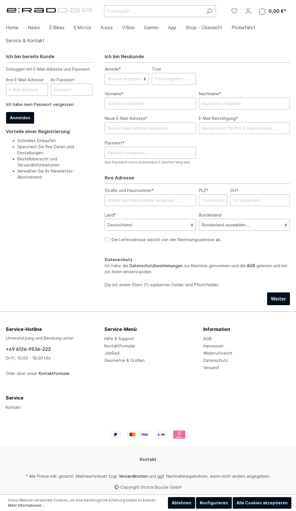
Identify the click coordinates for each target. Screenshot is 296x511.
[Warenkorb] (272, 11)
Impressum (213, 345)
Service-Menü (120, 329)
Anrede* (113, 69)
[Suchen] (209, 11)
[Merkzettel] (234, 11)
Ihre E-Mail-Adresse (25, 79)
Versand (211, 367)
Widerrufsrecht (217, 353)
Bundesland (210, 215)
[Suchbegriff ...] (153, 11)
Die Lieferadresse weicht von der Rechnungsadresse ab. (167, 239)
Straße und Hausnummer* (129, 190)
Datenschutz (215, 360)
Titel (156, 69)
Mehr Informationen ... (26, 505)
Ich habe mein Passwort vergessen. (40, 104)
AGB (251, 265)
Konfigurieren (214, 502)
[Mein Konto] (248, 11)
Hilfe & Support (119, 338)
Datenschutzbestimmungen (156, 265)
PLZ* (203, 190)
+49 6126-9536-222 (28, 349)
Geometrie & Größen (124, 360)
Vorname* (114, 93)
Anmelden (20, 117)
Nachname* (210, 93)
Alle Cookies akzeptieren (262, 502)
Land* (110, 215)
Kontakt (13, 407)
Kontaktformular (54, 373)
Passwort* (115, 142)
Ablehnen (181, 502)
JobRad (111, 353)
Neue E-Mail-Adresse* (126, 118)
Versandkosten (133, 476)
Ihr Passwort (63, 79)
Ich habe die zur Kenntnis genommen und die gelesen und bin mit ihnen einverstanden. (196, 268)
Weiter (278, 299)
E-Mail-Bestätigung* (218, 118)
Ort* (234, 190)
